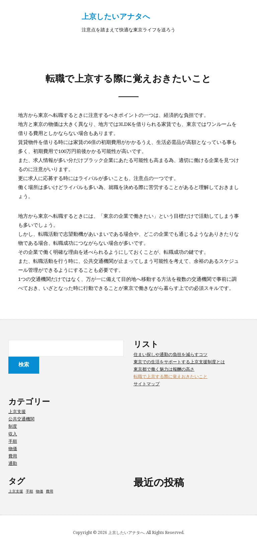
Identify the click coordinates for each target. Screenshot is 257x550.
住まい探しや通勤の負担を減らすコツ (170, 354)
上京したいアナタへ (116, 16)
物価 (12, 448)
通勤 (12, 463)
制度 (12, 426)
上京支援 (17, 411)
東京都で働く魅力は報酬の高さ (164, 369)
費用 (12, 456)
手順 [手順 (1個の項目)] (29, 491)
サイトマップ (147, 384)
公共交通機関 (21, 419)
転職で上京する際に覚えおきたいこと (170, 376)
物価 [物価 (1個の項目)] (39, 491)
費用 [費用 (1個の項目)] (49, 491)
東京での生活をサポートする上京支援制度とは (179, 362)
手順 (12, 441)
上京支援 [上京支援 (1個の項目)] (15, 491)
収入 (12, 434)
